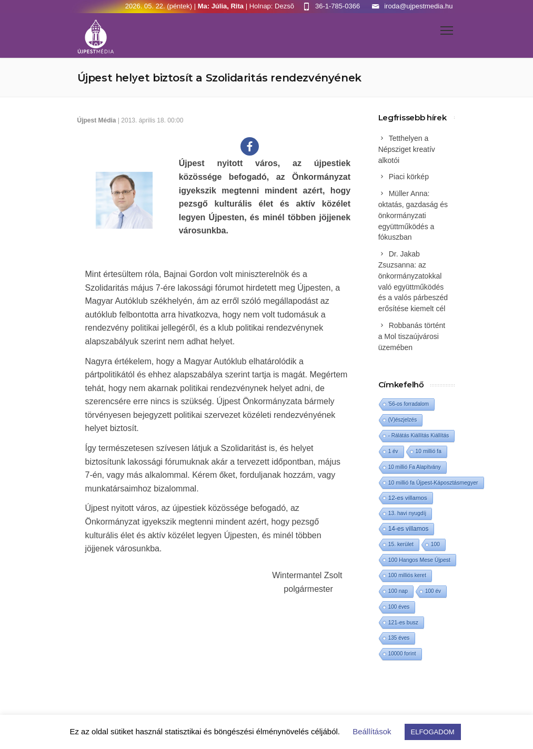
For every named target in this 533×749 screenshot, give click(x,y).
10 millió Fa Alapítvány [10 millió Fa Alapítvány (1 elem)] (414, 467)
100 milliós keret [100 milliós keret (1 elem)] (407, 575)
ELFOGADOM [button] (433, 732)
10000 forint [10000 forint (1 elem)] (402, 653)
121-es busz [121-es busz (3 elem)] (403, 622)
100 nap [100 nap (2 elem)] (398, 591)
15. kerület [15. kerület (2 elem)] (401, 544)
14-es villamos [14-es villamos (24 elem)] (408, 528)
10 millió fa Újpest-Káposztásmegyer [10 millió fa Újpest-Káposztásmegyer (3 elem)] (433, 482)
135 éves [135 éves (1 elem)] (399, 638)
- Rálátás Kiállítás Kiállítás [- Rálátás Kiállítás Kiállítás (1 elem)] (418, 435)
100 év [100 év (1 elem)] (433, 591)
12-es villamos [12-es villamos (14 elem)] (407, 497)
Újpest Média (96, 120)
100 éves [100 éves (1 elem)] (399, 607)
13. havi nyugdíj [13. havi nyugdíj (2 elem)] (407, 513)
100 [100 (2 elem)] (435, 544)
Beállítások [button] (372, 731)
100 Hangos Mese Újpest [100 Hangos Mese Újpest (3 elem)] (419, 560)
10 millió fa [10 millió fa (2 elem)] (428, 451)
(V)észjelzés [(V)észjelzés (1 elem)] (402, 420)
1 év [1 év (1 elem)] (393, 451)
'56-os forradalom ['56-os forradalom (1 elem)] (408, 404)
